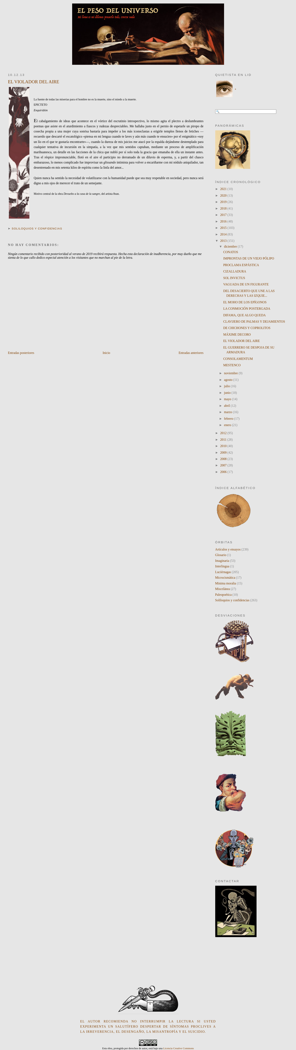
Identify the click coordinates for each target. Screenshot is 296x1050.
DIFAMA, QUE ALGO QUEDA (244, 315)
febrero (229, 418)
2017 (223, 215)
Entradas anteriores (191, 353)
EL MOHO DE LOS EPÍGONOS (245, 302)
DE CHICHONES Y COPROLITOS (247, 328)
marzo (228, 412)
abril (227, 405)
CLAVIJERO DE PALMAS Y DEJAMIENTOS (254, 321)
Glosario (220, 555)
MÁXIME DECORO (237, 334)
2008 (223, 459)
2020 (223, 195)
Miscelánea (222, 589)
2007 (223, 465)
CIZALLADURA (234, 271)
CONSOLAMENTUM (238, 358)
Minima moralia (225, 583)
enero (228, 425)
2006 (223, 472)
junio (227, 392)
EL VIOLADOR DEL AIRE (33, 81)
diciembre (231, 246)
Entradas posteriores (21, 353)
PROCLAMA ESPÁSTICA (241, 265)
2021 (223, 189)
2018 (223, 208)
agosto (228, 379)
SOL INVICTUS (234, 278)
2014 (223, 234)
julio (227, 386)
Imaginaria (222, 560)
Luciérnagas (223, 572)
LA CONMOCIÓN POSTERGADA (246, 308)
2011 (223, 439)
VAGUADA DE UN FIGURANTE (246, 284)
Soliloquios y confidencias (37, 228)
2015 (223, 227)
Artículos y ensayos (228, 549)
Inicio (106, 353)
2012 (223, 433)
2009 (223, 452)
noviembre (231, 373)
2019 (223, 202)
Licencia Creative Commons (178, 1048)
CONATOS (230, 252)
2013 (223, 240)
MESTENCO (232, 365)
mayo (228, 399)
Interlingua (222, 566)
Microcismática (225, 577)
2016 (223, 221)
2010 (223, 446)
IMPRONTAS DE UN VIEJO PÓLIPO (248, 258)
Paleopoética (223, 594)
